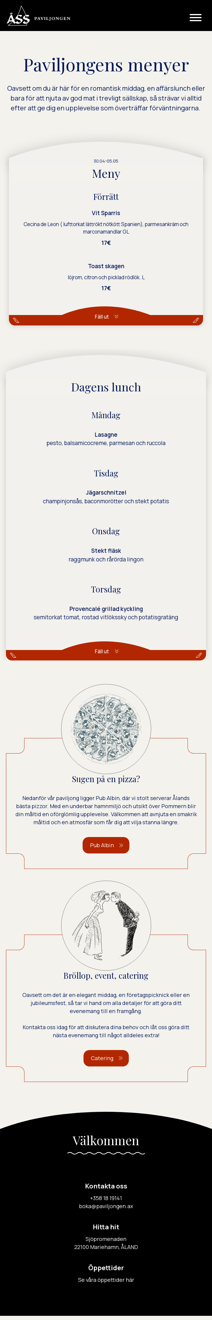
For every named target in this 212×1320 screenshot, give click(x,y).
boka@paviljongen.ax (106, 1210)
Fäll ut (102, 316)
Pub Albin (102, 849)
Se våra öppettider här (106, 1283)
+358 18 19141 (106, 1202)
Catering (102, 1062)
